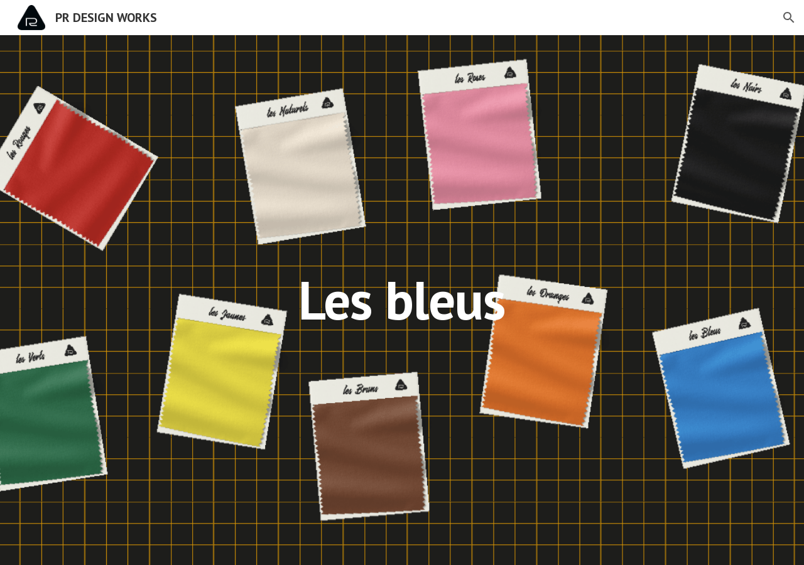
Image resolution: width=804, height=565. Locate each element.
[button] (789, 18)
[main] (402, 299)
